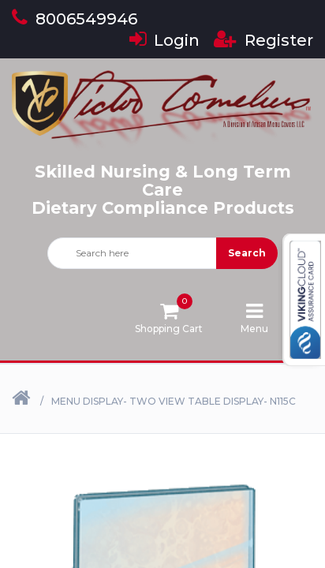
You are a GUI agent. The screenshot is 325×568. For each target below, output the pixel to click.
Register (263, 40)
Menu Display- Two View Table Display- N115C (173, 401)
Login (164, 40)
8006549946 (74, 18)
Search (247, 253)
